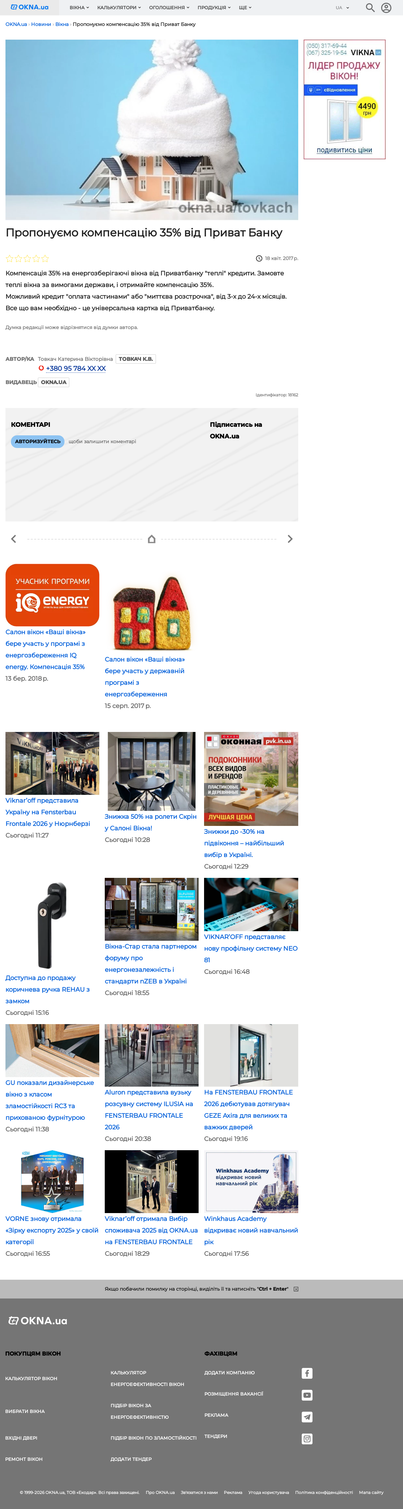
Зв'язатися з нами (199, 1492)
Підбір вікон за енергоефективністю (140, 1411)
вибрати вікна (25, 1411)
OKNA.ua (53, 382)
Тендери (215, 1436)
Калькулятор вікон (31, 1378)
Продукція (212, 7)
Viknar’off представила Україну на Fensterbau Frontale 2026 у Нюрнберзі (47, 812)
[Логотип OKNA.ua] (35, 7)
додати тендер (131, 1459)
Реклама (216, 1415)
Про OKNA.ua (160, 1492)
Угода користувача (268, 1492)
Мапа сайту (371, 1492)
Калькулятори (116, 7)
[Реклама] (345, 100)
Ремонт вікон (24, 1459)
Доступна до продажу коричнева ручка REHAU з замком (47, 989)
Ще (243, 7)
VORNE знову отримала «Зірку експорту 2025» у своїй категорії (51, 1230)
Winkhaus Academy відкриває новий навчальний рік (251, 1230)
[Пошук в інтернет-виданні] (370, 8)
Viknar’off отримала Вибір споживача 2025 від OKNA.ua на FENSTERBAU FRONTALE (151, 1230)
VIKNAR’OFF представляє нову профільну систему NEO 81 (251, 948)
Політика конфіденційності (324, 1492)
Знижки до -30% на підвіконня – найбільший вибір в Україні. (244, 843)
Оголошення (167, 7)
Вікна (77, 7)
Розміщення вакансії (233, 1394)
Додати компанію (229, 1372)
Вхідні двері (21, 1438)
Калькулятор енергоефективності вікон (147, 1378)
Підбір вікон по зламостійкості (154, 1438)
